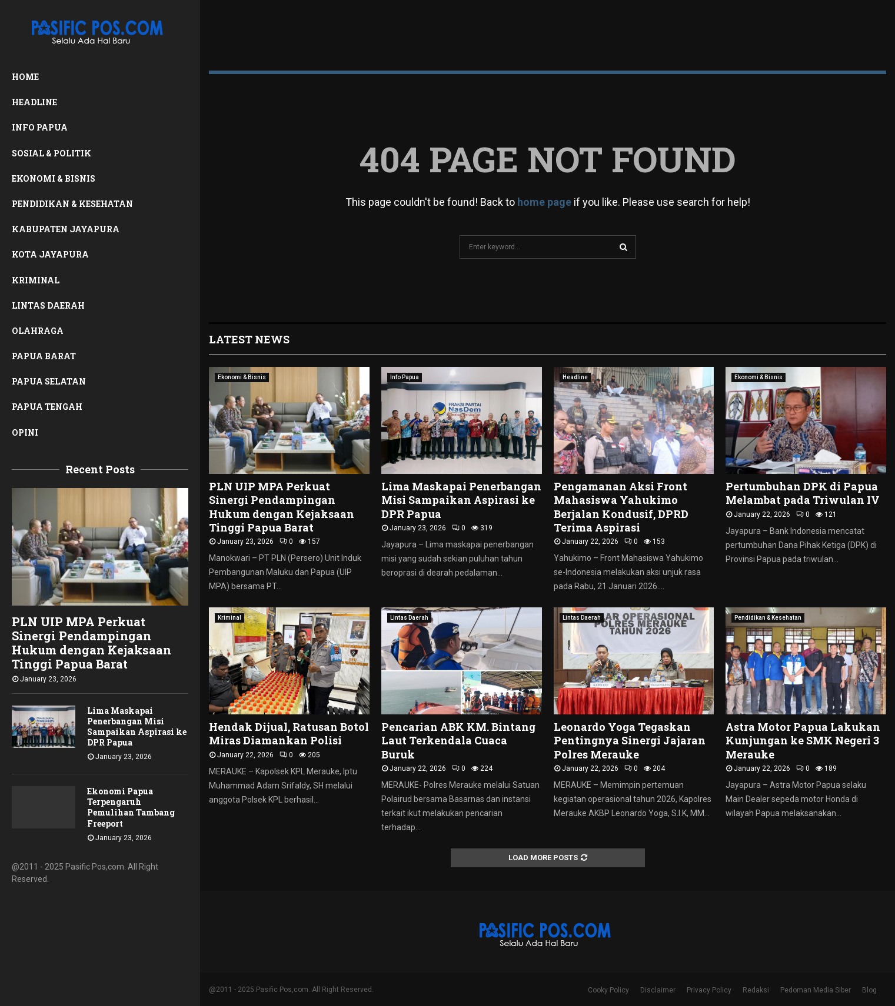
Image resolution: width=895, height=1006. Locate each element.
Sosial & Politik (51, 153)
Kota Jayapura (50, 254)
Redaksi (756, 990)
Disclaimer (658, 990)
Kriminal (35, 280)
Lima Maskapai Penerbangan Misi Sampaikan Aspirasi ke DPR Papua (137, 726)
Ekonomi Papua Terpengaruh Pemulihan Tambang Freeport (131, 807)
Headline (34, 102)
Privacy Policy (709, 990)
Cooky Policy (608, 990)
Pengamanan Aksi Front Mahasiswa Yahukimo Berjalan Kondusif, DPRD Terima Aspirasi (621, 506)
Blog (869, 990)
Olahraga (38, 330)
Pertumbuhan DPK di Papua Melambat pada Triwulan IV (803, 493)
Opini (25, 432)
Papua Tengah (47, 406)
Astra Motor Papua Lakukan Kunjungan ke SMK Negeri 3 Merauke (803, 740)
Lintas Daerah (48, 305)
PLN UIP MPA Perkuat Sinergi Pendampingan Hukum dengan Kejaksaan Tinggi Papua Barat (91, 642)
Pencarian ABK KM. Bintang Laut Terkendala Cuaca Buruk (458, 740)
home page (544, 202)
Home (25, 76)
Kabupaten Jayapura (65, 229)
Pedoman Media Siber (815, 990)
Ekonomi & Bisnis (53, 178)
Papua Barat (44, 356)
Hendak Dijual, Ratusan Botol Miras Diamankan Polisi (289, 733)
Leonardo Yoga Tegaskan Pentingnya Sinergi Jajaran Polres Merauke (630, 740)
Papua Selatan (49, 381)
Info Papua (40, 127)
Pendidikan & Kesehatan (72, 203)
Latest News (249, 339)
